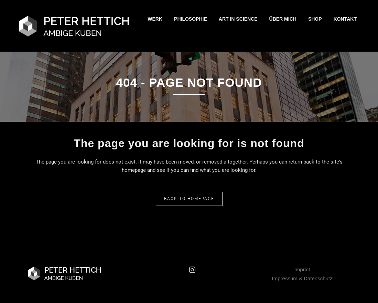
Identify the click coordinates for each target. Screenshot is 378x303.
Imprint (302, 269)
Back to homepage (189, 198)
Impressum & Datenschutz (302, 278)
